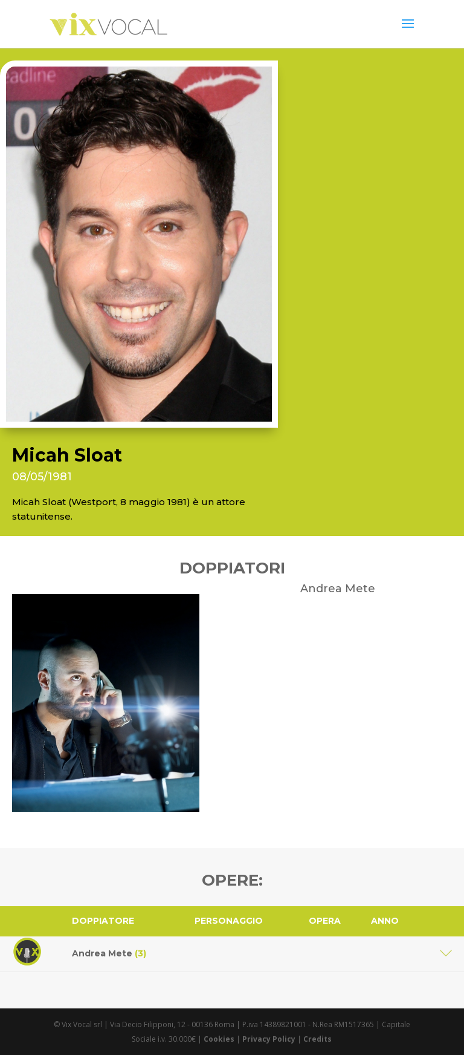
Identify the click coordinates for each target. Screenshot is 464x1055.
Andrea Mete (109, 953)
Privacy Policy (268, 1039)
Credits (317, 1039)
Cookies (219, 1039)
